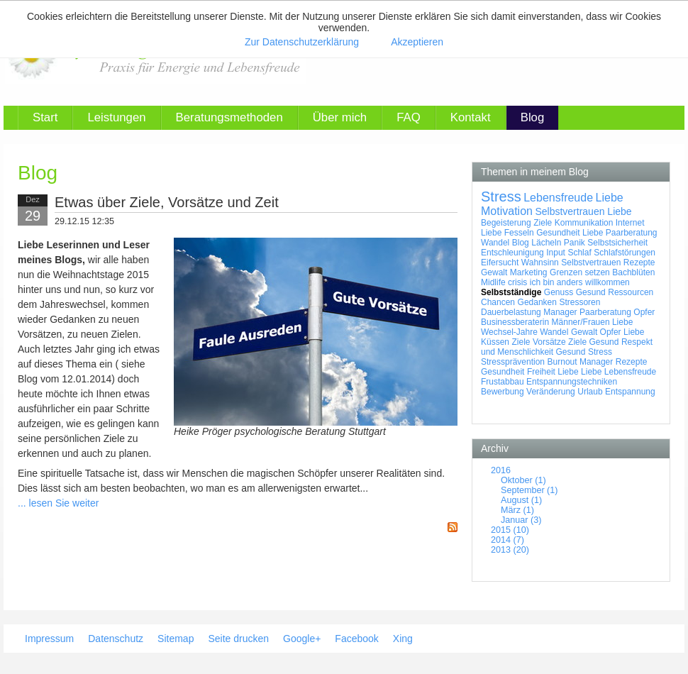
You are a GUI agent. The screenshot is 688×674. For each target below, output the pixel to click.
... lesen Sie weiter (58, 503)
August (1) (521, 500)
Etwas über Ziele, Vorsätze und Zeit (167, 202)
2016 (501, 470)
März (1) (517, 510)
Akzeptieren (417, 42)
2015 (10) (510, 530)
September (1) (529, 490)
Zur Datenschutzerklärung (302, 42)
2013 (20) (510, 550)
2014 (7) (507, 540)
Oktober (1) (523, 480)
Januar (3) (521, 520)
